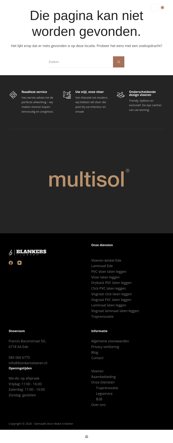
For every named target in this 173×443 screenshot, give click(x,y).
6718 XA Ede (18, 346)
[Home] (86, 436)
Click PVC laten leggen (108, 288)
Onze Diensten (103, 382)
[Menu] (155, 7)
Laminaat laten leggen (108, 305)
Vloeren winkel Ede (106, 260)
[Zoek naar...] (81, 62)
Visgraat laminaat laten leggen (115, 310)
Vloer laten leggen (105, 277)
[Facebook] (11, 263)
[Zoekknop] (118, 62)
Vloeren (97, 371)
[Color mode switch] (162, 7)
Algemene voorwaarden (110, 341)
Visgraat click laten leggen (111, 294)
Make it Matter (63, 423)
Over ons (98, 404)
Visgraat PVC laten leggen (111, 299)
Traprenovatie (102, 316)
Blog (94, 352)
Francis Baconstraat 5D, (27, 341)
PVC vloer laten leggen (108, 271)
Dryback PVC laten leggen (111, 282)
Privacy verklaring (105, 346)
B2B (99, 399)
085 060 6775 (19, 357)
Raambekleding (103, 376)
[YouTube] (19, 263)
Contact (97, 358)
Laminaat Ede (102, 266)
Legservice (104, 393)
